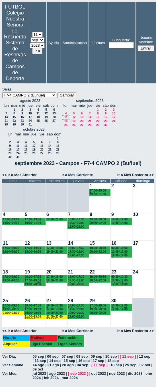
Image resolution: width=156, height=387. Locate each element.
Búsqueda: (121, 40)
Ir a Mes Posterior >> (135, 175)
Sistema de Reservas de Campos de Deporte (15, 60)
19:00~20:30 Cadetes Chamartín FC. (12, 252)
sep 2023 (78, 373)
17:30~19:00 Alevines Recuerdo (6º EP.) (76, 223)
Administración (75, 43)
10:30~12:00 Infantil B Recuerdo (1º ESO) (120, 281)
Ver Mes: (9, 373)
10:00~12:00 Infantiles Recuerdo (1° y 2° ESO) (121, 219)
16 (22, 117)
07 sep (67, 356)
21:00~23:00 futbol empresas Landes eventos (11, 313)
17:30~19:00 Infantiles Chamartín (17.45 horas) (55, 248)
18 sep (113, 361)
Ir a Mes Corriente (77, 175)
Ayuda (53, 43)
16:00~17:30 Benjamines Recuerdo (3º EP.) (55, 306)
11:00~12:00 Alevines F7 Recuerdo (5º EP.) (120, 252)
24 (30, 120)
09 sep (96, 356)
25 (38, 120)
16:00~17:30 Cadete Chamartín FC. (34, 306)
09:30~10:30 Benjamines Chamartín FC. (121, 277)
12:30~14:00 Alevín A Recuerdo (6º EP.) (120, 256)
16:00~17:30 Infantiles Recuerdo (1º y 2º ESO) (78, 219)
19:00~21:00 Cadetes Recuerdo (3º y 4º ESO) (56, 219)
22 (14, 120)
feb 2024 (51, 378)
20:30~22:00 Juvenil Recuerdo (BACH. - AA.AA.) (98, 223)
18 (38, 117)
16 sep (84, 361)
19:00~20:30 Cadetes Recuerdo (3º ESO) (98, 248)
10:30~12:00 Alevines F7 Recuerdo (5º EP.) (120, 306)
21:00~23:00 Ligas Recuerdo (76, 317)
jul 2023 (39, 373)
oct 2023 (98, 373)
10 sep (111, 356)
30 (22, 124)
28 (6, 124)
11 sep (128, 356)
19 (46, 117)
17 (30, 117)
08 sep (82, 356)
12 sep (144, 356)
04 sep (82, 365)
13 (54, 113)
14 (6, 117)
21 (6, 120)
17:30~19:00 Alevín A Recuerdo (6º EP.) (76, 252)
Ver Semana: (13, 365)
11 (38, 113)
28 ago (68, 365)
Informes (98, 43)
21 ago (53, 365)
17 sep (98, 361)
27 (54, 120)
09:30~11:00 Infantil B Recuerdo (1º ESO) (120, 248)
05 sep (38, 356)
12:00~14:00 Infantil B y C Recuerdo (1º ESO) (120, 309)
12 (46, 113)
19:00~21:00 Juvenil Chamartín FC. (99, 194)
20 (54, 117)
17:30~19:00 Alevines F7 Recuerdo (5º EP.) (33, 248)
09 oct (37, 369)
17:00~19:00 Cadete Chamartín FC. (99, 191)
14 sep (54, 361)
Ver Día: (9, 356)
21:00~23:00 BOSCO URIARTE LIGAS (33, 317)
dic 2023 (135, 373)
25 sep (130, 365)
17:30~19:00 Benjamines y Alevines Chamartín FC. (12, 248)
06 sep (52, 356)
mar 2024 (70, 378)
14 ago (38, 365)
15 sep (69, 361)
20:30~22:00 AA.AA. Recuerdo (98, 252)
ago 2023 (57, 373)
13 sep (40, 361)
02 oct (144, 365)
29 (14, 124)
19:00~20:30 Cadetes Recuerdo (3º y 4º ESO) (100, 219)
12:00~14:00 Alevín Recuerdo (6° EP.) (120, 223)
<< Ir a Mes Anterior (19, 175)
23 (22, 120)
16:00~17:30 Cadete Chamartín (33, 277)
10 (30, 113)
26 (46, 120)
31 (30, 124)
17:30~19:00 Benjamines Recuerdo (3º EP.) (98, 306)
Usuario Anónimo (146, 40)
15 (14, 117)
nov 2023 (117, 373)
